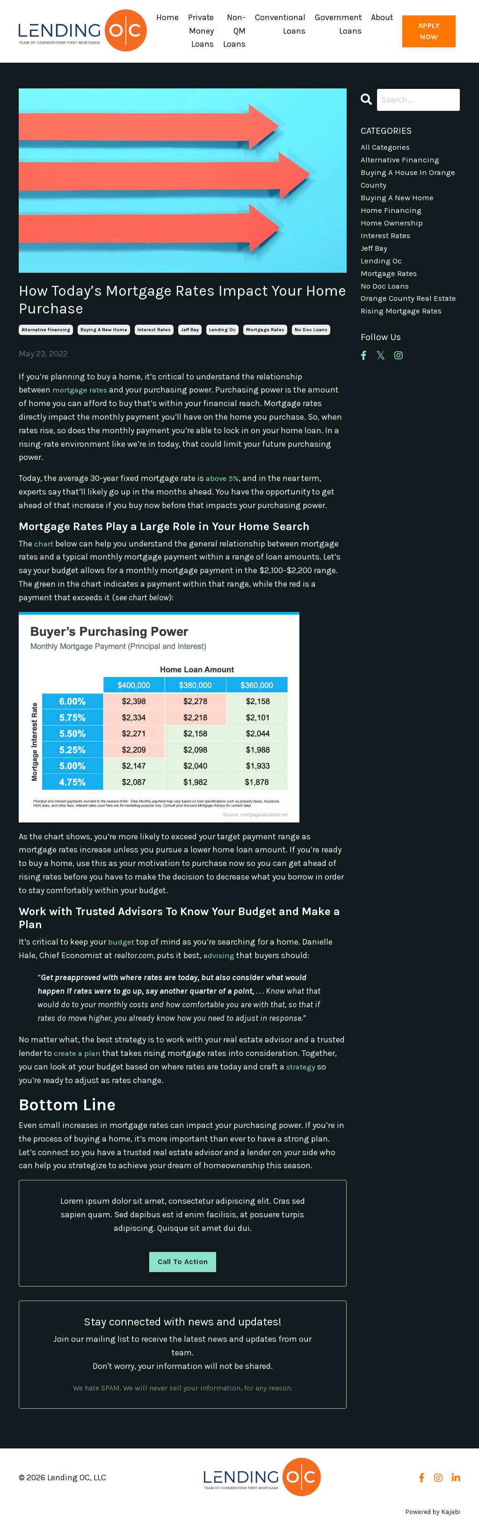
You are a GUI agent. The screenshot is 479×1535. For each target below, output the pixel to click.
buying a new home (103, 329)
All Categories (387, 147)
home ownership (393, 228)
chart (44, 542)
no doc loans (311, 329)
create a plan (78, 1052)
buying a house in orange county (409, 181)
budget (121, 941)
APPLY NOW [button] (429, 31)
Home (166, 17)
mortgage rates (265, 329)
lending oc (222, 329)
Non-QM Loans (233, 31)
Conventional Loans (279, 24)
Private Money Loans (200, 31)
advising (219, 954)
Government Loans (338, 24)
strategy (302, 1065)
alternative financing (46, 329)
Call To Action (183, 1260)
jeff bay (190, 329)
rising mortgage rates (403, 336)
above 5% (223, 477)
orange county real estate (398, 315)
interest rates (154, 329)
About (382, 17)
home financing (392, 215)
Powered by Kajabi (432, 1511)
